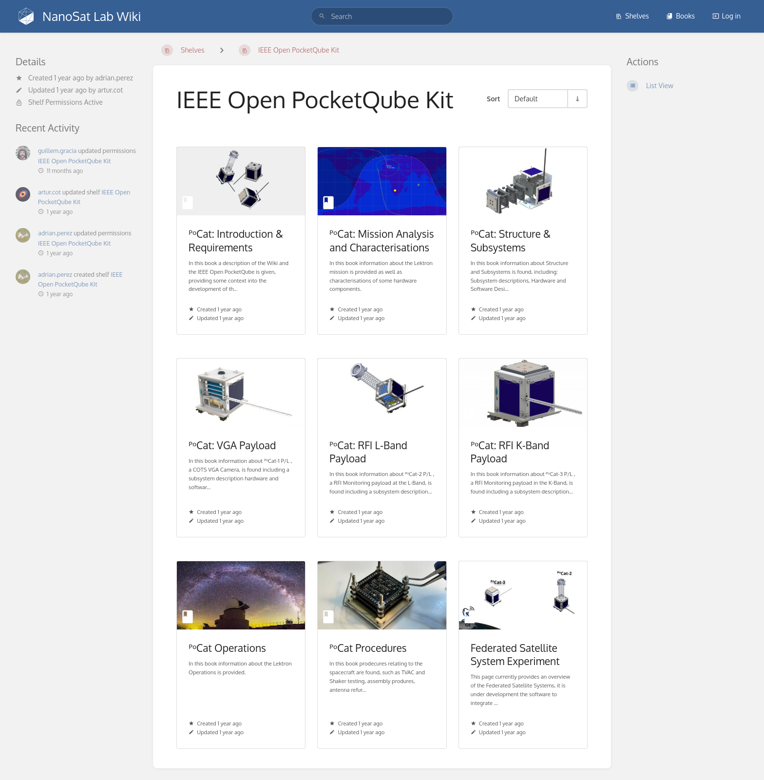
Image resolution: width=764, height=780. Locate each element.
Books (680, 16)
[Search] (322, 16)
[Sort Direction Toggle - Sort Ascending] (577, 98)
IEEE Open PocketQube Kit (74, 161)
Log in (726, 16)
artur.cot (110, 90)
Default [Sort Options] (526, 98)
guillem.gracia (57, 150)
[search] (382, 16)
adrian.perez (114, 78)
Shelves (632, 16)
